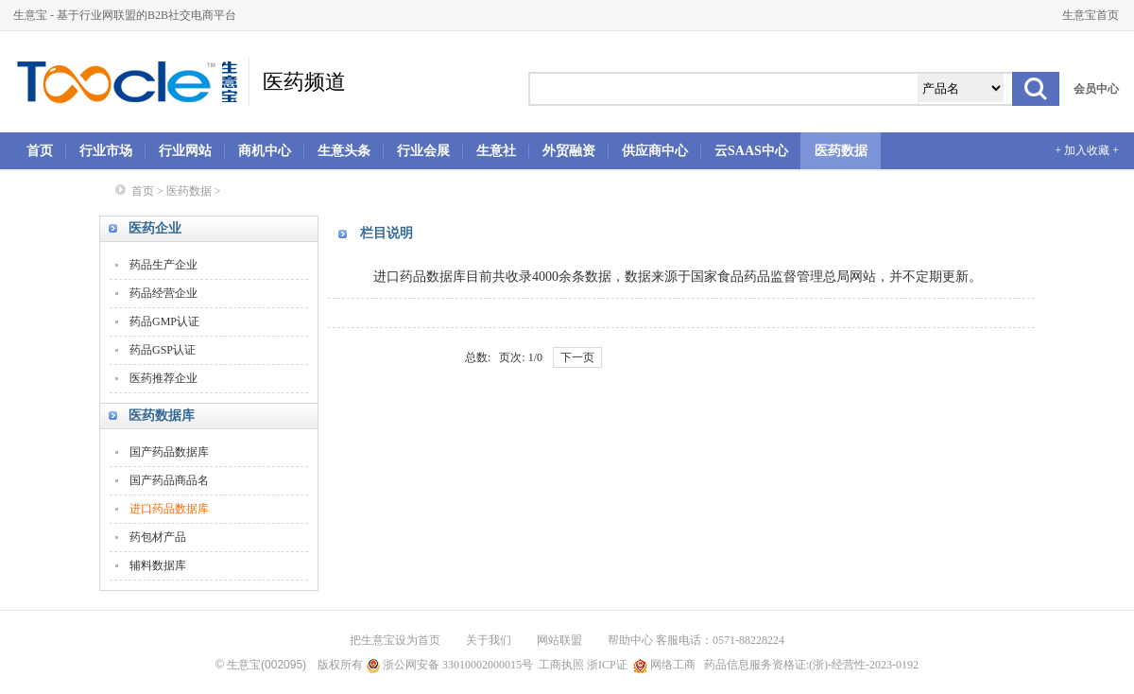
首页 (39, 151)
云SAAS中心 (751, 151)
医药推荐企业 (163, 378)
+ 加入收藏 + (1087, 150)
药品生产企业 (163, 264)
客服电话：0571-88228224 (720, 640)
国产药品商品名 (169, 480)
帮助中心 (630, 640)
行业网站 (185, 151)
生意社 (496, 151)
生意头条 (344, 151)
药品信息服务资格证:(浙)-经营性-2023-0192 (810, 664)
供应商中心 (655, 151)
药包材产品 (157, 537)
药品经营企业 (163, 293)
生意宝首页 (1090, 15)
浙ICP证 (607, 664)
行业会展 (423, 151)
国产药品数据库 (169, 452)
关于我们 (488, 640)
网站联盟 (559, 640)
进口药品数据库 (169, 508)
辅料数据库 (157, 565)
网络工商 (664, 664)
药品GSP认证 (162, 349)
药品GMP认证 (164, 321)
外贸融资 (568, 151)
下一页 (577, 357)
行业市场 (105, 151)
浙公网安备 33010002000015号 (449, 664)
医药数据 (841, 151)
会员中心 (1096, 88)
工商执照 (561, 664)
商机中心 (264, 151)
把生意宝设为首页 (395, 640)
